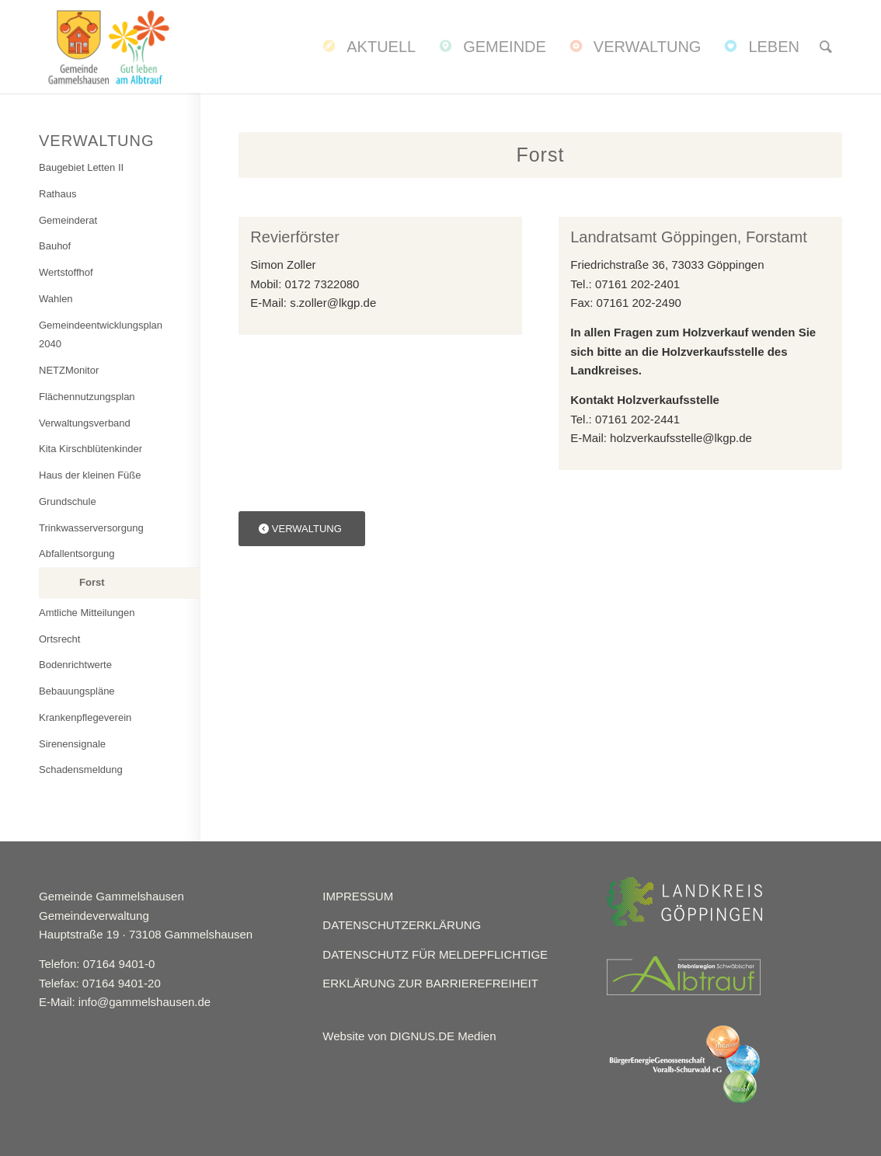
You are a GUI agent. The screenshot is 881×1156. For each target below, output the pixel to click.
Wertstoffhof (66, 272)
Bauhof (55, 246)
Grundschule (67, 501)
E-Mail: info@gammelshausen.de (125, 1001)
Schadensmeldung (81, 769)
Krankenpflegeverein (85, 717)
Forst (92, 582)
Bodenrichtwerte (75, 664)
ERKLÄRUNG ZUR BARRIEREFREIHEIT (430, 983)
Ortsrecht (59, 639)
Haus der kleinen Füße (90, 475)
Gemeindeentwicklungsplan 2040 (100, 334)
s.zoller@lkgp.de (333, 302)
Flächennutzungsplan (87, 396)
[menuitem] (367, 46)
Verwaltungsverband (85, 423)
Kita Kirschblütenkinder (90, 448)
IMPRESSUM (357, 896)
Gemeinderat (68, 220)
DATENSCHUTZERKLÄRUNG (401, 924)
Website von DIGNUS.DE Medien (409, 1036)
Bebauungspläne (77, 691)
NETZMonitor (69, 370)
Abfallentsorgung (77, 553)
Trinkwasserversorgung (91, 528)
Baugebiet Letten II (81, 167)
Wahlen (56, 299)
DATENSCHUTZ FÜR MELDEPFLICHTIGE (435, 954)
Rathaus (57, 194)
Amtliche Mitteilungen (87, 612)
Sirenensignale (72, 744)
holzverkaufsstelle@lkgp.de (681, 437)
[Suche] (826, 46)
